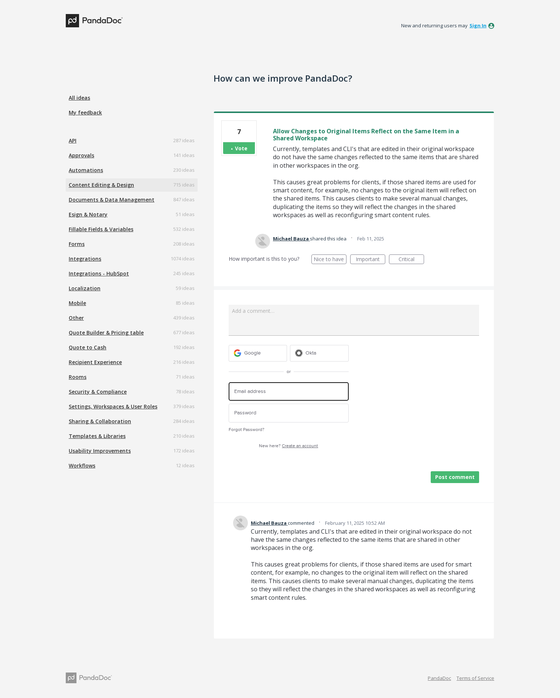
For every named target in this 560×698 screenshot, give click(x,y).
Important (370, 260)
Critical (411, 260)
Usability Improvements (100, 450)
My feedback (85, 112)
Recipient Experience (95, 362)
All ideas (79, 97)
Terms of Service (475, 678)
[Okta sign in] (319, 353)
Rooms (77, 376)
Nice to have (330, 260)
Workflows (82, 465)
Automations (86, 170)
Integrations (85, 258)
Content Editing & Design (101, 184)
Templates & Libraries (97, 435)
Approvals (81, 155)
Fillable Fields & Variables (101, 229)
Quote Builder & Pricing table (106, 332)
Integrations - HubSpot (99, 273)
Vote (241, 148)
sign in (477, 25)
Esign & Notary (88, 214)
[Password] (289, 413)
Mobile (77, 303)
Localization (84, 288)
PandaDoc (439, 678)
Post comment (455, 476)
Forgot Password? (246, 429)
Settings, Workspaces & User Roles (113, 406)
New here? (288, 446)
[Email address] (289, 391)
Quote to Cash (87, 347)
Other (76, 317)
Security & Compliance (98, 391)
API (72, 140)
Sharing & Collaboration (100, 421)
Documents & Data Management (111, 199)
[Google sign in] (258, 353)
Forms (77, 243)
